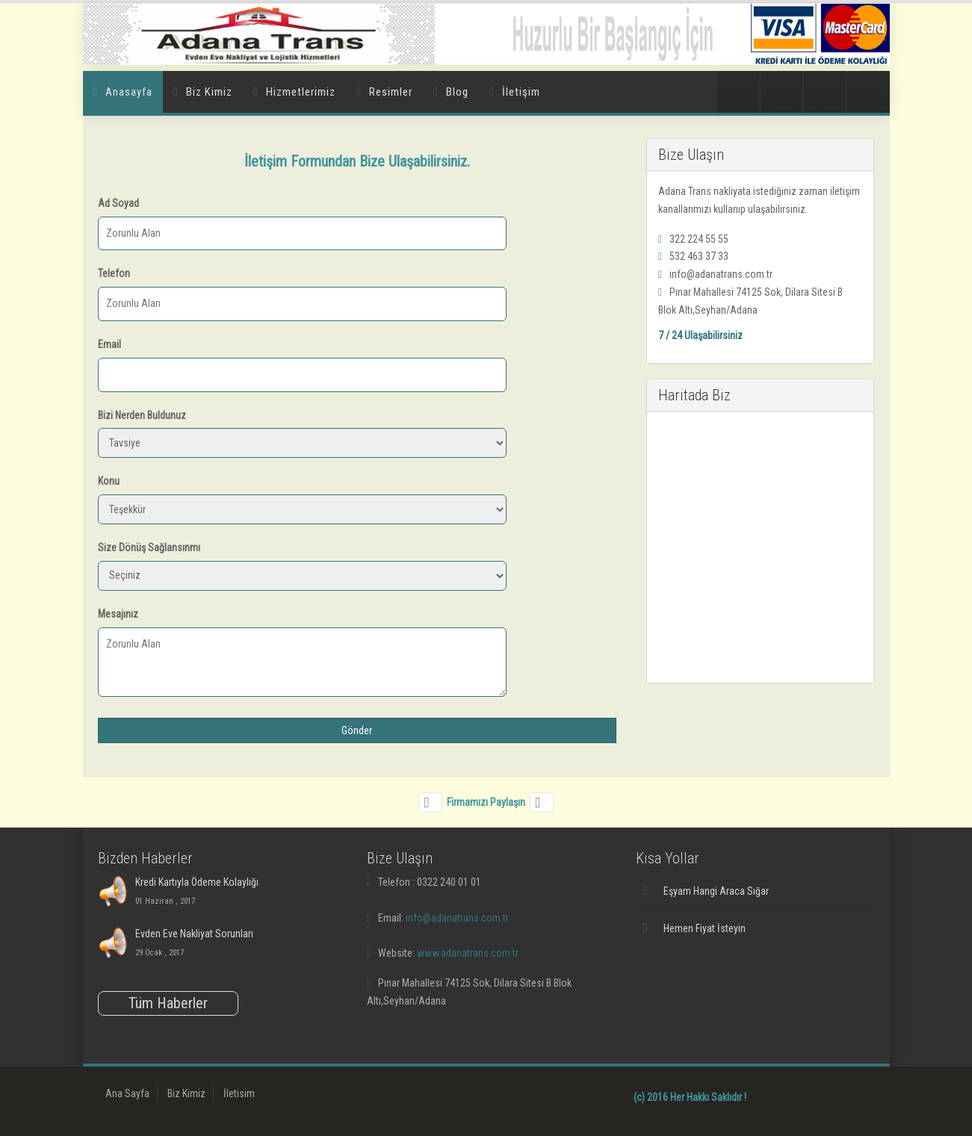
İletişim (521, 92)
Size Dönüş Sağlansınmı (149, 547)
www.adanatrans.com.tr (467, 953)
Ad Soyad (118, 203)
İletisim (239, 1093)
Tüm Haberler (168, 1003)
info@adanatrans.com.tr (457, 918)
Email (109, 344)
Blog (457, 92)
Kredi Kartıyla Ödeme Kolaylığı (197, 882)
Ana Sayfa (127, 1093)
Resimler (390, 92)
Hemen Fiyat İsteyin (704, 928)
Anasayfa (128, 92)
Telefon (114, 273)
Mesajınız (118, 614)
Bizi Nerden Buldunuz (142, 415)
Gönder (356, 730)
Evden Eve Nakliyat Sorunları (194, 934)
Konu (109, 481)
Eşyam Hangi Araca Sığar (716, 891)
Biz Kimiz (209, 92)
